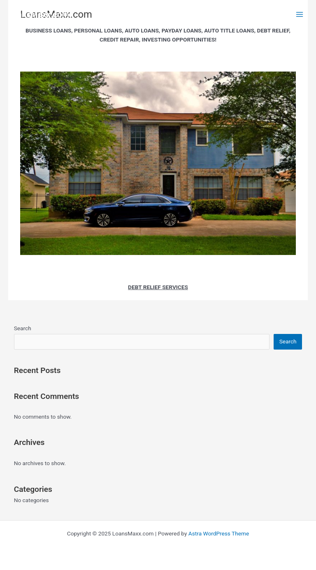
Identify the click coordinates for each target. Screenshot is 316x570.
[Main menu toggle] (299, 14)
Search (22, 328)
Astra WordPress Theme (218, 533)
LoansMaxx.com (38, 14)
